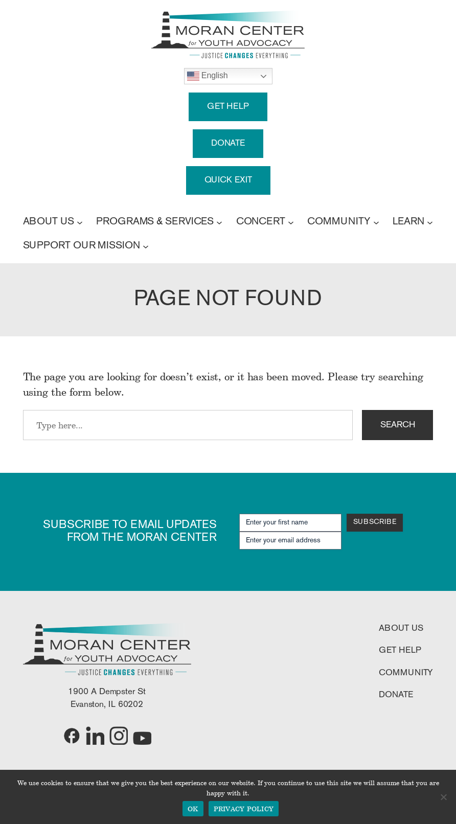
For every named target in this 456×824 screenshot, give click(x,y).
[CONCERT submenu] (291, 222)
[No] (443, 797)
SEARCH (397, 425)
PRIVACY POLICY (244, 809)
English (207, 76)
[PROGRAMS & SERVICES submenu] (219, 222)
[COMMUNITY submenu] (376, 222)
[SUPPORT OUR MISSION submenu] (146, 246)
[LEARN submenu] (430, 222)
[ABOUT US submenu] (80, 222)
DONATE (228, 143)
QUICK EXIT (228, 180)
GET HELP (228, 106)
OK (193, 809)
